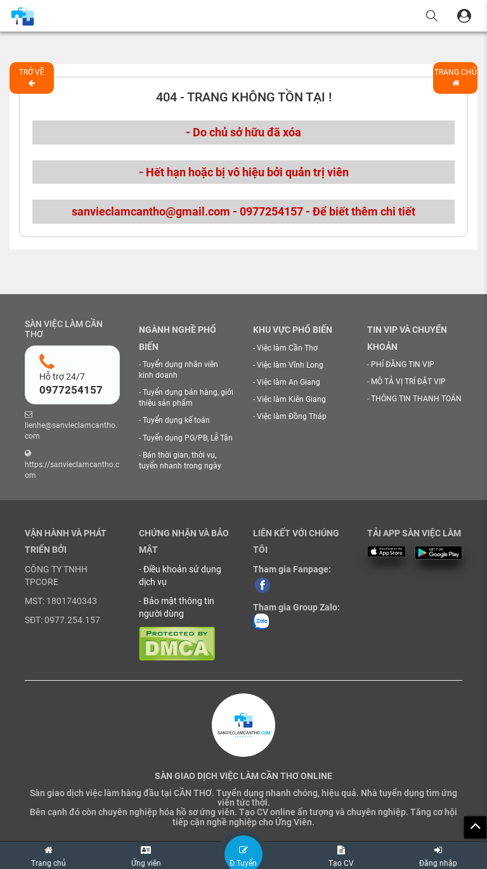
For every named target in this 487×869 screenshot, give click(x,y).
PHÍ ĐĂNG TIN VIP (402, 364)
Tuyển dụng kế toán (176, 420)
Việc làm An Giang (288, 382)
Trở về (31, 77)
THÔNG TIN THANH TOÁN (416, 398)
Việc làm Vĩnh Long (290, 365)
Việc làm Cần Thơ (287, 348)
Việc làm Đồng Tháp (292, 416)
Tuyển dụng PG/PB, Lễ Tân (188, 438)
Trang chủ (455, 77)
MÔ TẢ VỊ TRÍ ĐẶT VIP (408, 381)
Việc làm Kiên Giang (291, 399)
